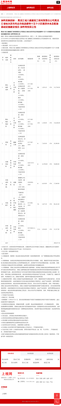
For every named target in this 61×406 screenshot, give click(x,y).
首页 (2, 14)
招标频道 (11, 353)
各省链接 (30, 353)
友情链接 (50, 353)
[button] (58, 2)
